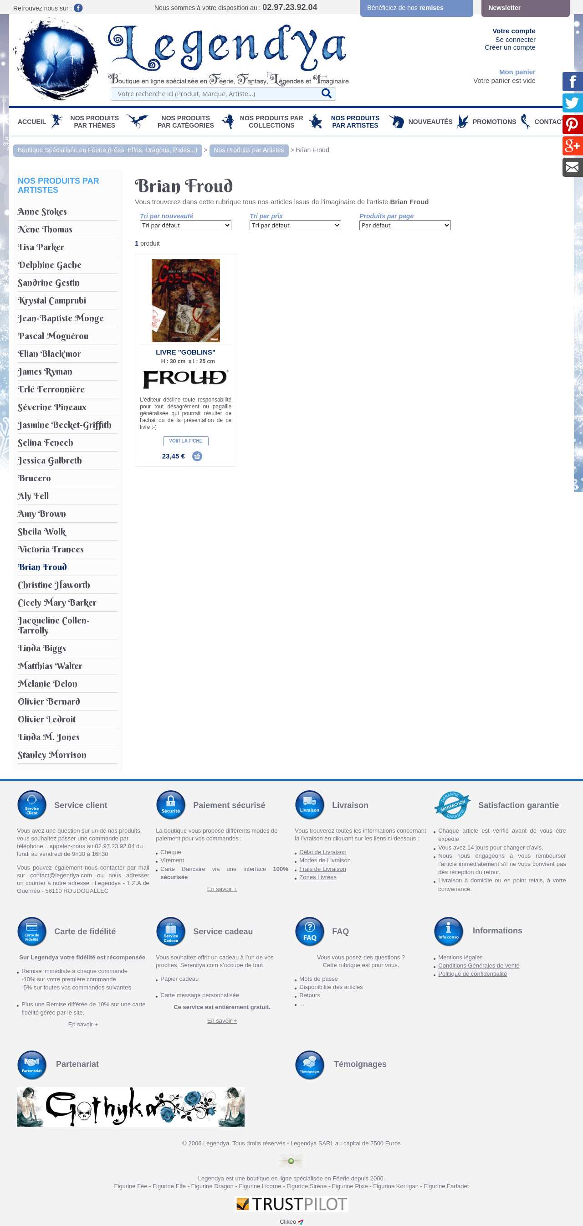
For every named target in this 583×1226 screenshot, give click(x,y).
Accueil (32, 121)
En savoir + (222, 889)
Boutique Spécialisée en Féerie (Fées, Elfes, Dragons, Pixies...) (108, 150)
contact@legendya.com (61, 875)
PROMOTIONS (495, 121)
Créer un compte (510, 47)
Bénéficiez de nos (405, 7)
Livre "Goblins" (185, 352)
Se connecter (516, 39)
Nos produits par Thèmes (95, 121)
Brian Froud (312, 150)
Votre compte (514, 31)
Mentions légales (460, 957)
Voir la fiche (185, 440)
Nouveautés (431, 121)
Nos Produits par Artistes (355, 121)
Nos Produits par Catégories (186, 121)
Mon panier (517, 72)
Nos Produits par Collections (271, 121)
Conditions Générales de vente (479, 965)
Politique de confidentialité (472, 973)
